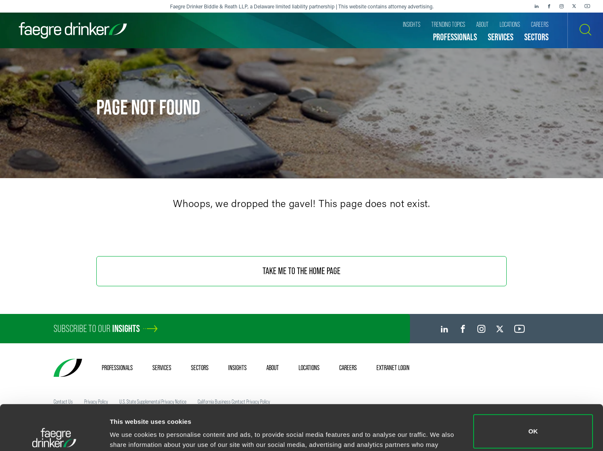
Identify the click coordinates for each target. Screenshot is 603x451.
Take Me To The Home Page (301, 271)
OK (533, 386)
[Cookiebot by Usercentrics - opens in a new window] (54, 434)
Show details (129, 432)
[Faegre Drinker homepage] (73, 30)
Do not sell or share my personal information (533, 423)
